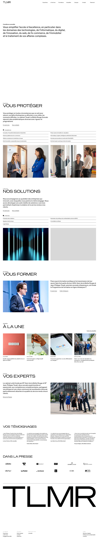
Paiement (92, 2)
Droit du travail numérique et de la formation (60, 141)
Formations (61, 2)
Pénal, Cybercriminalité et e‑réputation (59, 132)
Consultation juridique (55, 221)
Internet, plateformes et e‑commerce (11, 135)
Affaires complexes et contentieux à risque (13, 138)
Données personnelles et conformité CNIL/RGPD (61, 138)
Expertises (45, 2)
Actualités (68, 2)
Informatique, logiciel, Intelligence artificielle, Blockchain (63, 135)
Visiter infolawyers (64, 291)
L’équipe (76, 2)
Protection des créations (8, 218)
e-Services (52, 2)
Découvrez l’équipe (7, 397)
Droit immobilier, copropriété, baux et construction (14, 141)
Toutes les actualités (91, 330)
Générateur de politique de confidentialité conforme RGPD (64, 218)
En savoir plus (6, 125)
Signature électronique (8, 221)
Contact (84, 2)
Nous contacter (15, 125)
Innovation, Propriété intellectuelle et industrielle (14, 132)
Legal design (6, 224)
